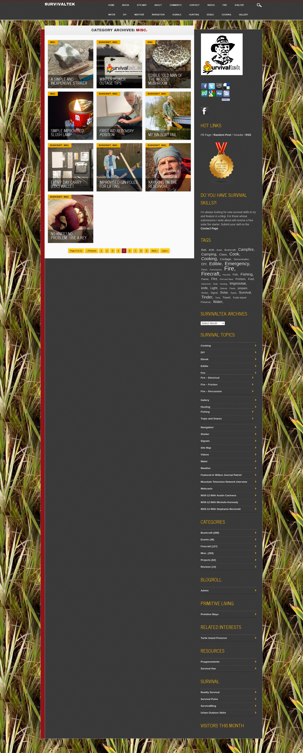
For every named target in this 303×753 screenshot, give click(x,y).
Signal (214, 292)
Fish (235, 274)
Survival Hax (208, 668)
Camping (208, 254)
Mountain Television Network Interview (224, 481)
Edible (210, 14)
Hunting (194, 14)
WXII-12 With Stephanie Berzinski (221, 509)
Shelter (239, 5)
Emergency (237, 263)
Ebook (125, 5)
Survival (245, 292)
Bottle (219, 250)
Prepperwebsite (210, 661)
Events (205, 539)
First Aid (116, 132)
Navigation (158, 14)
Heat (215, 284)
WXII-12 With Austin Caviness (218, 495)
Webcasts (206, 488)
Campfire (246, 249)
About (158, 5)
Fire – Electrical (210, 377)
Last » (165, 251)
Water (111, 14)
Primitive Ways (209, 614)
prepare (242, 288)
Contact (194, 5)
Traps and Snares (211, 418)
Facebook (204, 111)
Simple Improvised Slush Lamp (67, 132)
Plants (232, 288)
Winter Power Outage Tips (113, 81)
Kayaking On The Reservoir (162, 184)
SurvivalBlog (208, 705)
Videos (211, 5)
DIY (125, 14)
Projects (206, 559)
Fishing (246, 274)
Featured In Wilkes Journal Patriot (221, 474)
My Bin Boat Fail (162, 134)
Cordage (225, 259)
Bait (203, 249)
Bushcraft (105, 42)
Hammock (206, 284)
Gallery (243, 14)
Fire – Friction (209, 384)
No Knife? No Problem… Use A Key (69, 236)
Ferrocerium (216, 269)
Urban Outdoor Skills (213, 712)
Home (111, 5)
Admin (204, 590)
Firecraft (210, 273)
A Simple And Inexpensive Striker (69, 81)
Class (223, 254)
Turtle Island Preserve (214, 637)
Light (214, 288)
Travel (226, 297)
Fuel (251, 279)
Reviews (206, 566)
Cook (234, 254)
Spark (233, 293)
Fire (225, 5)
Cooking (226, 14)
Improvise (238, 283)
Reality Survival (210, 692)
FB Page (206, 134)
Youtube (238, 134)
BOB (211, 250)
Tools (217, 297)
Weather (139, 14)
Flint (214, 279)
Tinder (206, 297)
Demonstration (241, 259)
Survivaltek (60, 4)
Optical (223, 288)
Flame (205, 279)
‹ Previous (91, 251)
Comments (176, 5)
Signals (176, 14)
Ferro (204, 269)
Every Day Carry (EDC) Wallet (66, 184)
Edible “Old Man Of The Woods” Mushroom (165, 79)
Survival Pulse (209, 699)
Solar (224, 292)
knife (204, 288)
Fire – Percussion (211, 391)
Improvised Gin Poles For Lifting (119, 184)
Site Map (142, 5)
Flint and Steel (226, 279)
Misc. (53, 42)
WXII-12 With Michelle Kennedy (219, 502)
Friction (240, 279)
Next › (154, 251)
